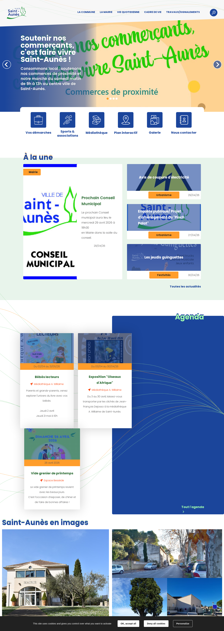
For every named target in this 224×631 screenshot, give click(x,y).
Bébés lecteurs (44, 373)
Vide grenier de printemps (148, 376)
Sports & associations (67, 133)
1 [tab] (108, 99)
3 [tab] (114, 99)
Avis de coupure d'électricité (164, 177)
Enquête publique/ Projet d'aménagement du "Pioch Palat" (161, 217)
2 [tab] (111, 99)
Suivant (217, 64)
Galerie (155, 133)
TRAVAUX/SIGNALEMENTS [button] (183, 12)
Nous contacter (183, 133)
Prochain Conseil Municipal (98, 201)
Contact (67, 613)
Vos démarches (38, 133)
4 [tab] (117, 99)
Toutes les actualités (185, 286)
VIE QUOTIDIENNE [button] (128, 12)
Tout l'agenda (192, 422)
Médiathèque (97, 133)
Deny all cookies (156, 623)
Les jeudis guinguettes (163, 257)
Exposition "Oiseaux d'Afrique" (96, 376)
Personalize (182, 623)
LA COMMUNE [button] (86, 12)
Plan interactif (125, 133)
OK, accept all (128, 623)
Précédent (7, 64)
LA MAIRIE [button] (106, 12)
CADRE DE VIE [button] (152, 12)
